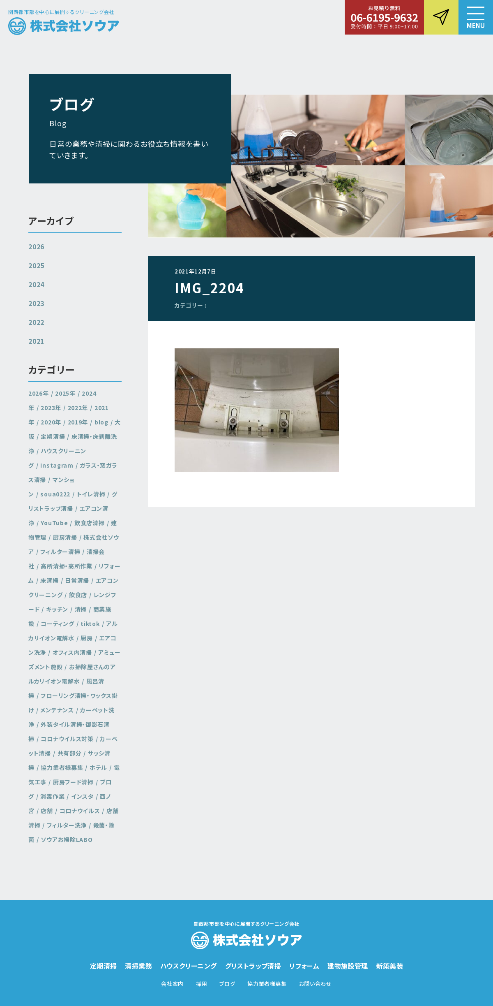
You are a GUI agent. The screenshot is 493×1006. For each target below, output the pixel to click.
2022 (36, 322)
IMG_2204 (209, 287)
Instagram (56, 465)
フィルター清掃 (60, 551)
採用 (201, 983)
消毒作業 (52, 796)
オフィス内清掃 (72, 652)
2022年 (78, 407)
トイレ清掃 (91, 494)
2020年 (51, 422)
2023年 (51, 407)
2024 (36, 284)
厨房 (86, 638)
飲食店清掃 (89, 523)
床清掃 (49, 580)
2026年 (38, 393)
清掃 (81, 609)
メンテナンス (57, 710)
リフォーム (304, 966)
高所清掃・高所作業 (66, 566)
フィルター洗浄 (67, 825)
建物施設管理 (347, 966)
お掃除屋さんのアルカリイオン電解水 (72, 674)
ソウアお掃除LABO (66, 839)
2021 (36, 341)
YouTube (54, 523)
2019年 (78, 422)
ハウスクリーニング (188, 966)
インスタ (82, 796)
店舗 (47, 811)
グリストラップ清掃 (72, 501)
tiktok (90, 623)
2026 (36, 246)
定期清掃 (53, 436)
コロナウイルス (80, 811)
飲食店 (78, 595)
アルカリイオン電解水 (73, 630)
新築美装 (389, 966)
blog (101, 422)
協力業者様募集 (62, 767)
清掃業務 (138, 966)
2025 (36, 265)
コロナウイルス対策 (67, 739)
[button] (475, 17)
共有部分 (70, 753)
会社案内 (172, 983)
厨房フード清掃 (73, 782)
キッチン (57, 609)
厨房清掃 (65, 537)
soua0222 (55, 494)
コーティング (57, 623)
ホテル (98, 767)
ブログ (227, 983)
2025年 (65, 393)
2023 (36, 303)
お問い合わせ (315, 983)
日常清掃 (77, 580)
